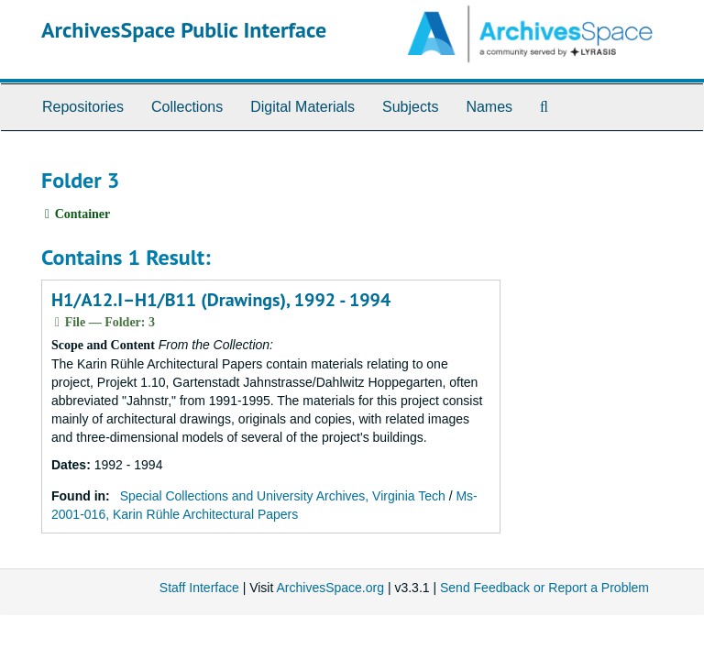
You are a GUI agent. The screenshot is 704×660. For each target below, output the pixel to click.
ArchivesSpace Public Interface (183, 30)
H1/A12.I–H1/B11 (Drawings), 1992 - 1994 (220, 300)
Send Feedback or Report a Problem (544, 587)
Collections (187, 107)
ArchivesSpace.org (330, 587)
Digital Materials (302, 107)
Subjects (410, 107)
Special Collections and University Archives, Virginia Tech (283, 496)
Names (489, 107)
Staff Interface (199, 587)
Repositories (83, 107)
